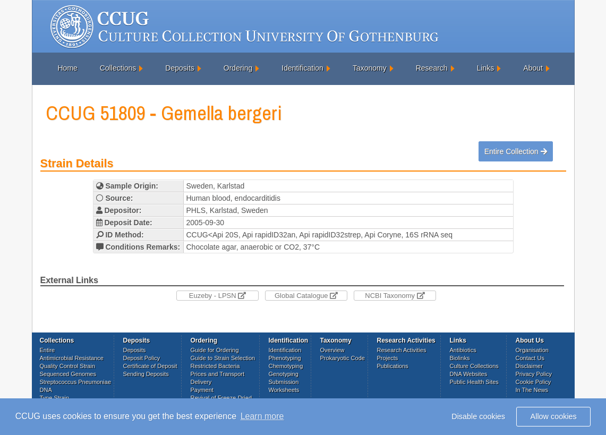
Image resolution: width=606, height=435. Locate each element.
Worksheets (284, 390)
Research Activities (401, 350)
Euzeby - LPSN (217, 296)
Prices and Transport (218, 374)
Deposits (179, 68)
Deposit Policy (141, 358)
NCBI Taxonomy (394, 296)
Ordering (238, 68)
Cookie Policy (533, 382)
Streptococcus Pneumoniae (76, 382)
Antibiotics (463, 350)
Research (432, 68)
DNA (46, 390)
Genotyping (283, 374)
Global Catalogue (306, 296)
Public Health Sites (474, 382)
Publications (392, 366)
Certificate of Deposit (150, 366)
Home (68, 68)
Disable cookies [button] (478, 416)
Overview (332, 350)
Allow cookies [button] (554, 416)
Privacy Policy (534, 374)
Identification (302, 68)
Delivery (201, 382)
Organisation (532, 350)
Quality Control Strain (68, 366)
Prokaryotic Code (342, 358)
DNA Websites (469, 374)
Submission (284, 382)
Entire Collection (515, 151)
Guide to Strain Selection (223, 358)
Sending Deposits (146, 374)
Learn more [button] (262, 416)
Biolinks (460, 358)
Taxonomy (370, 68)
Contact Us (530, 358)
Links (485, 68)
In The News (532, 390)
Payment (202, 390)
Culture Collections (474, 366)
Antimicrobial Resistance (72, 358)
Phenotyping (285, 358)
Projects (387, 358)
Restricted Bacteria (215, 366)
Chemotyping (286, 366)
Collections (118, 68)
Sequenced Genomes (68, 374)
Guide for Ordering (215, 350)
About (533, 68)
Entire (47, 350)
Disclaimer (529, 366)
